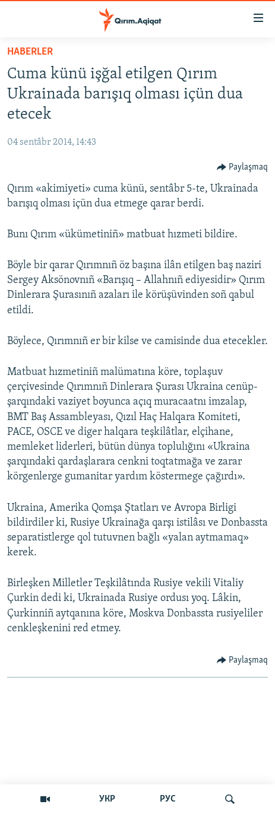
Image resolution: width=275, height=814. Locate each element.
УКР (107, 799)
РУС (168, 799)
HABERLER (30, 52)
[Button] (242, 167)
